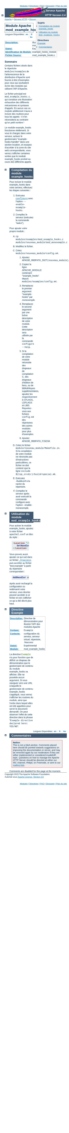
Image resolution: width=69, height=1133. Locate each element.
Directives (33, 6)
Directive (17, 609)
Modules (24, 6)
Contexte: (15, 633)
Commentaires (45, 47)
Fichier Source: (13, 55)
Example (41, 43)
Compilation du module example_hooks (49, 27)
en (27, 34)
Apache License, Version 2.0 (31, 777)
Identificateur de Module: (18, 52)
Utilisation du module (49, 33)
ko (31, 37)
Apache (8, 19)
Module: (14, 649)
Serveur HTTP (20, 19)
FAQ (42, 6)
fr (31, 34)
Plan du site (61, 6)
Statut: (8, 48)
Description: (11, 42)
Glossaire (50, 6)
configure (22, 198)
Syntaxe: (14, 630)
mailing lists (18, 765)
